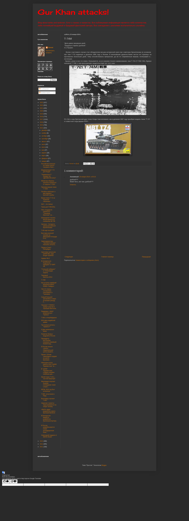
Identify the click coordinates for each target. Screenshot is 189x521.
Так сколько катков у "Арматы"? (48, 326)
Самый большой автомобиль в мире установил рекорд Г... (48, 299)
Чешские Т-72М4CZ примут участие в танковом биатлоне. (48, 306)
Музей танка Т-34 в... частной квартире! (48, 377)
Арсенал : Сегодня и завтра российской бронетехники (48, 225)
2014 (42, 128)
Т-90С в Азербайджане (49, 317)
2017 (42, 119)
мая (43, 150)
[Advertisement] (122, 238)
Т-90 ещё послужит (47, 230)
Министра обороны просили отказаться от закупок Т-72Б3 (48, 182)
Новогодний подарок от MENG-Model (49, 436)
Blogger (103, 465)
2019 (42, 114)
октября (44, 136)
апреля (44, 153)
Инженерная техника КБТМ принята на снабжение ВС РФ (48, 219)
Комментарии (44, 92)
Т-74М (43, 280)
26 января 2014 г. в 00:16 (87, 177)
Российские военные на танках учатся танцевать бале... (48, 165)
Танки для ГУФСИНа (48, 207)
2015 (42, 125)
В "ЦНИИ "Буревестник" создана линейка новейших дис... (47, 371)
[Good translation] (6, 481)
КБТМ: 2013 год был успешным (48, 390)
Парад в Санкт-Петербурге (46, 248)
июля (43, 144)
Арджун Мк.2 (45, 258)
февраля (45, 158)
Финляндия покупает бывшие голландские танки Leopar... (48, 384)
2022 (42, 105)
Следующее (69, 257)
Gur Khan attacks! (73, 12)
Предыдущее (146, 257)
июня (43, 147)
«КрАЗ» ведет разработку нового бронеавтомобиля (48, 411)
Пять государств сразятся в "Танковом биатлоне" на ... (47, 212)
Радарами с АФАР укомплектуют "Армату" (47, 313)
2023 (42, 102)
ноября (44, 133)
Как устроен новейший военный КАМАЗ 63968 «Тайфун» (48, 284)
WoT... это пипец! (47, 204)
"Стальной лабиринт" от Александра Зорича (48, 270)
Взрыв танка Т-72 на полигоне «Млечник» (48, 199)
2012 (42, 444)
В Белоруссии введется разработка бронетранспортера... (49, 419)
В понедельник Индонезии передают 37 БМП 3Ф (48, 263)
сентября (45, 139)
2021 (42, 108)
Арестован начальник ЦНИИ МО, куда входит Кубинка (48, 253)
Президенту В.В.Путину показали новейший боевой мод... (48, 341)
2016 (42, 122)
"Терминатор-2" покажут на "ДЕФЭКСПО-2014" (48, 176)
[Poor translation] (13, 481)
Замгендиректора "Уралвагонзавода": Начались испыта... (48, 243)
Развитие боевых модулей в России (48, 335)
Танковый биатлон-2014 (46, 276)
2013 (42, 441)
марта (44, 155)
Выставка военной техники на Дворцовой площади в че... (49, 235)
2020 (42, 111)
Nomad (50, 47)
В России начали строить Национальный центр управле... (47, 349)
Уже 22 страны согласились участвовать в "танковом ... (46, 291)
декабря (44, 130)
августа (44, 141)
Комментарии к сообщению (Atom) (87, 260)
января (44, 161)
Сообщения (44, 89)
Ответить (73, 185)
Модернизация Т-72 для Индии (47, 171)
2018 (42, 116)
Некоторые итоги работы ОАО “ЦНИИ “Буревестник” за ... (49, 364)
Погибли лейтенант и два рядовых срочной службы (48, 193)
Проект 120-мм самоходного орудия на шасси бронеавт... (49, 357)
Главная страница (107, 257)
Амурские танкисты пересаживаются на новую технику (48, 404)
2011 (42, 447)
